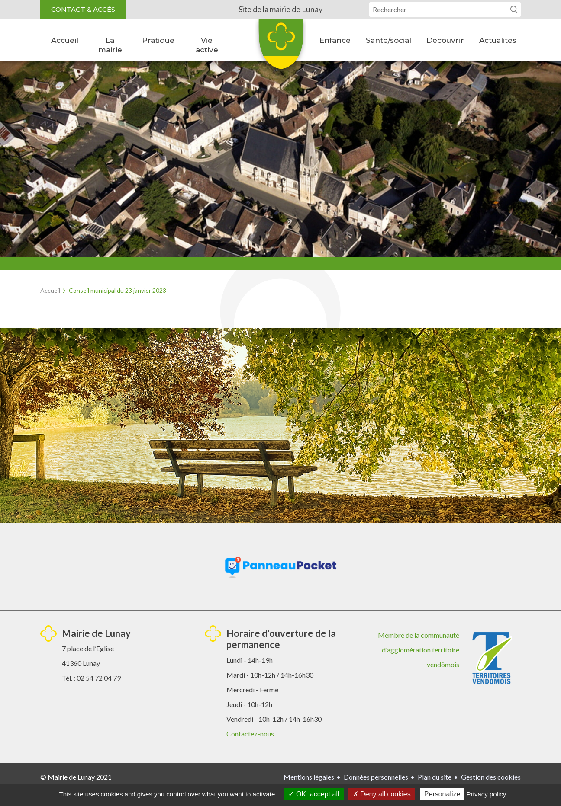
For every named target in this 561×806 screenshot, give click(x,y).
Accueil (64, 40)
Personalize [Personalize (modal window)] (442, 794)
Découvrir (445, 40)
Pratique (158, 40)
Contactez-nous (250, 733)
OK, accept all (313, 794)
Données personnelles (376, 777)
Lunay (280, 47)
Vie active (207, 45)
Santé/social (388, 40)
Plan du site (434, 777)
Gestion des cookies (491, 777)
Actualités (497, 40)
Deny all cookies (382, 794)
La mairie (110, 45)
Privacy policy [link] (486, 794)
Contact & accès (83, 9)
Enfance (335, 40)
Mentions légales (309, 777)
